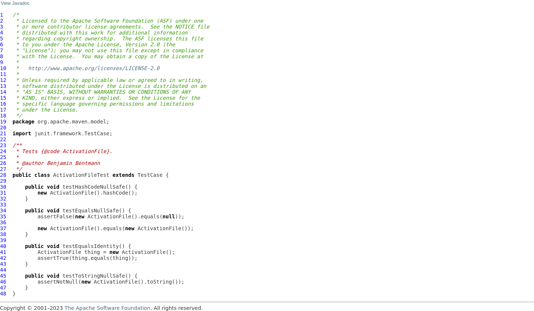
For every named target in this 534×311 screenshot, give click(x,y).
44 (3, 270)
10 (3, 68)
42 (3, 258)
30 (3, 187)
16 (3, 104)
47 (3, 288)
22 (3, 139)
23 (3, 145)
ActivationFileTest (81, 175)
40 (3, 246)
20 (3, 127)
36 (3, 222)
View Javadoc (15, 3)
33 (3, 205)
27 (3, 169)
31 (3, 193)
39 (3, 240)
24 (3, 151)
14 (3, 92)
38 (3, 234)
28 (3, 175)
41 (3, 252)
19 (3, 122)
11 (3, 74)
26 (3, 163)
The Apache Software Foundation (107, 308)
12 (3, 80)
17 (3, 110)
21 (3, 133)
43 (3, 264)
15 (3, 98)
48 (3, 294)
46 (3, 282)
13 (3, 86)
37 (3, 228)
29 (3, 181)
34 (3, 211)
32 (3, 199)
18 (3, 116)
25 (3, 157)
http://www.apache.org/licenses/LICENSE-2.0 (93, 68)
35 (3, 216)
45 (3, 276)
